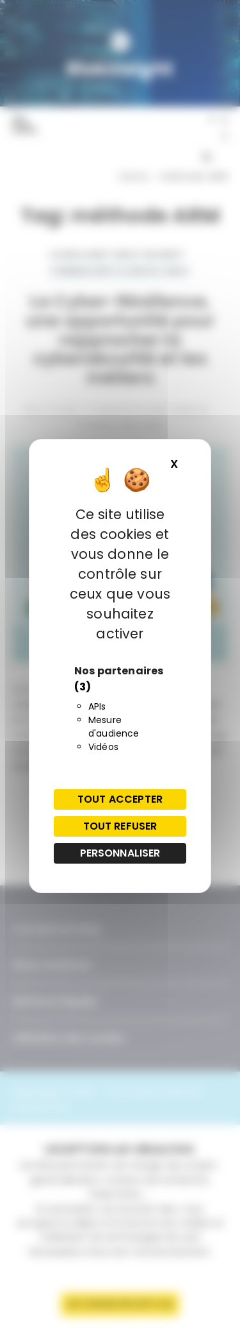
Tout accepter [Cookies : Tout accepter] (120, 799)
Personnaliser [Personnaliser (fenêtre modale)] (120, 853)
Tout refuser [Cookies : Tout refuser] (120, 826)
